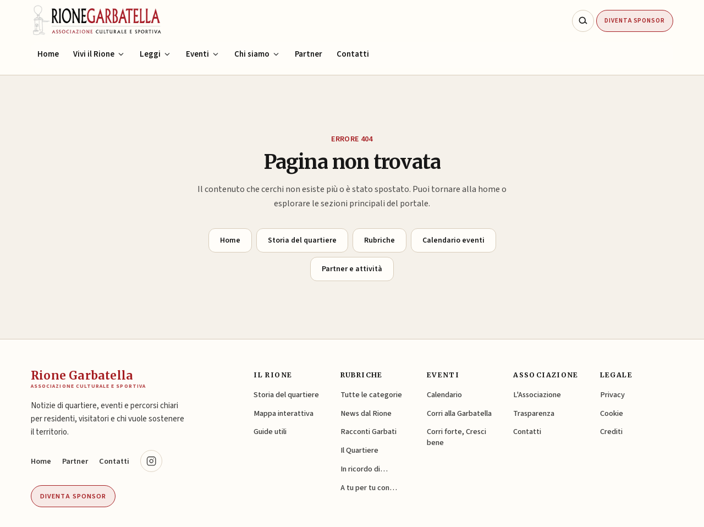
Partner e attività (352, 269)
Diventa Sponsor (634, 20)
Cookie (611, 413)
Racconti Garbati (368, 431)
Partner (308, 54)
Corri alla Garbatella (459, 413)
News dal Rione (366, 413)
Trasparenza (533, 413)
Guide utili (270, 431)
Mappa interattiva (284, 413)
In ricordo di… (364, 469)
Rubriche (379, 240)
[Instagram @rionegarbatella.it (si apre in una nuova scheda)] (151, 461)
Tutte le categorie (371, 394)
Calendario (444, 394)
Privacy (612, 394)
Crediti (611, 431)
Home (48, 54)
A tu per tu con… (368, 487)
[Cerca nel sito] (583, 21)
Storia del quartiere (302, 240)
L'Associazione (537, 394)
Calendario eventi (453, 240)
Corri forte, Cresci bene (456, 437)
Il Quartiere (359, 450)
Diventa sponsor (73, 496)
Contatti (353, 54)
